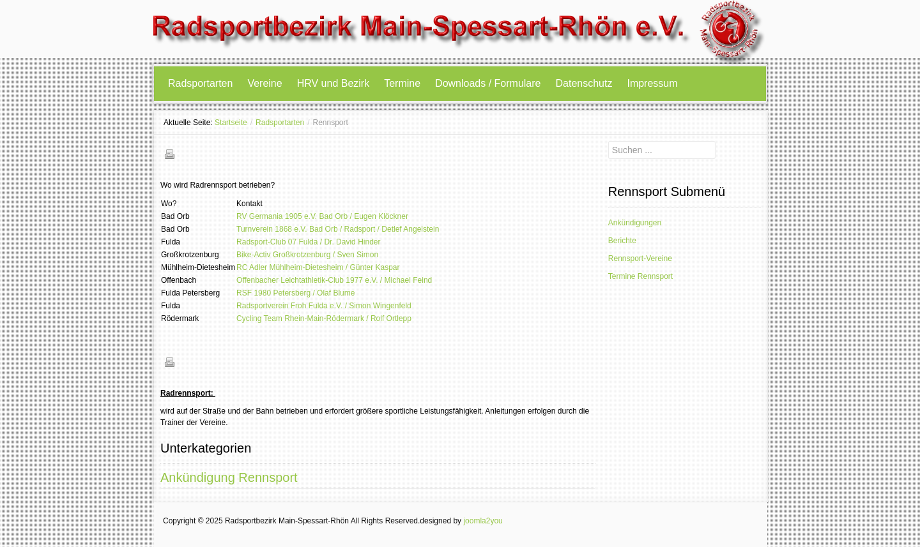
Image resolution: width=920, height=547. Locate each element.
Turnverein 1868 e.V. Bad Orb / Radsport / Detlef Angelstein (337, 229)
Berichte (622, 240)
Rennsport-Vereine (640, 258)
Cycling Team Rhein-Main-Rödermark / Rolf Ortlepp (323, 318)
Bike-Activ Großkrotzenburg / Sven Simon (307, 254)
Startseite (231, 122)
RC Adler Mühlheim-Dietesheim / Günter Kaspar (317, 267)
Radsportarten (200, 83)
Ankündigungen (634, 222)
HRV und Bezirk (333, 83)
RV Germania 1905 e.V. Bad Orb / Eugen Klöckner (322, 216)
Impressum (652, 83)
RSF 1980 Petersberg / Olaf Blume (295, 292)
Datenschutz (584, 83)
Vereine (264, 83)
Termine (402, 83)
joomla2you (482, 520)
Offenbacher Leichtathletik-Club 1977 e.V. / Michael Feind (334, 280)
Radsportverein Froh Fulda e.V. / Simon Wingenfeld (323, 305)
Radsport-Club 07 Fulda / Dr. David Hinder (308, 241)
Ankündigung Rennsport (229, 477)
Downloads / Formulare (487, 83)
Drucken (169, 154)
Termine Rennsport (640, 276)
